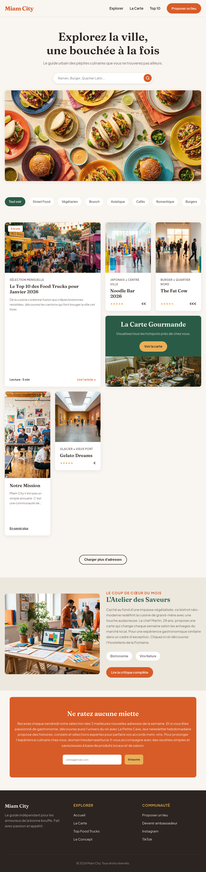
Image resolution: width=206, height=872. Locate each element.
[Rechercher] (148, 78)
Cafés (140, 201)
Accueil (79, 815)
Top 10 (155, 8)
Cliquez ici (158, 636)
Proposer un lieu (184, 8)
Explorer (116, 8)
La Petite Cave (129, 729)
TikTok (147, 839)
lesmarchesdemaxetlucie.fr (90, 740)
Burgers (191, 201)
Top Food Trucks (86, 831)
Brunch (94, 201)
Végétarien (70, 201)
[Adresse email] (92, 760)
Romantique (165, 201)
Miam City (19, 8)
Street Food (41, 201)
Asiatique (118, 201)
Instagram (150, 831)
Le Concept (83, 839)
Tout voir (15, 201)
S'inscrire (134, 759)
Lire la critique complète (129, 672)
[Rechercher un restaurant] (103, 78)
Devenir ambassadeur (159, 823)
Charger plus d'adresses (103, 559)
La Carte (136, 8)
